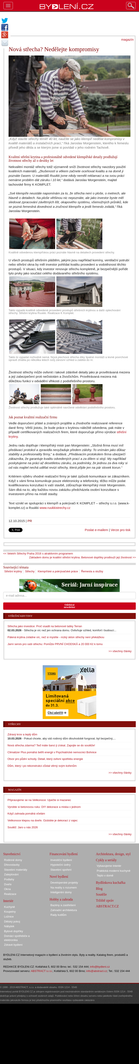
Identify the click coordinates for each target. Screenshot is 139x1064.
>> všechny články (120, 651)
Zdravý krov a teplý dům (22, 734)
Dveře (8, 884)
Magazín (14, 789)
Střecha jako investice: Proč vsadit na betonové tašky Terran (45, 626)
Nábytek (9, 926)
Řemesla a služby (92, 571)
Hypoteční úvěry (60, 864)
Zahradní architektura (63, 910)
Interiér (8, 901)
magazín (127, 39)
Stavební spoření (60, 869)
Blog (99, 888)
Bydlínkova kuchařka (110, 882)
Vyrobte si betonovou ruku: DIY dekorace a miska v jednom (44, 806)
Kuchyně (9, 906)
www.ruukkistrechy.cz (55, 508)
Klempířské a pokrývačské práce (58, 571)
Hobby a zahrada (61, 899)
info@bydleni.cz (100, 966)
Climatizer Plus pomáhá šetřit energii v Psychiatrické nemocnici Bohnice (52, 752)
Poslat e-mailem (96, 530)
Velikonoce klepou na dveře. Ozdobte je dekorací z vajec (43, 820)
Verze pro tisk (120, 530)
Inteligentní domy (61, 892)
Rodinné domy (13, 860)
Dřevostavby (12, 864)
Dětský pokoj (12, 921)
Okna (7, 889)
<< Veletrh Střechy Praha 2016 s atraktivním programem (38, 553)
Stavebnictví (11, 854)
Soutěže (101, 894)
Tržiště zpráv (105, 900)
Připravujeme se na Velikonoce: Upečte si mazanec (39, 800)
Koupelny (10, 911)
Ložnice (9, 916)
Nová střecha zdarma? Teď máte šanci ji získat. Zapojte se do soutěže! (51, 745)
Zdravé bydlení (13, 944)
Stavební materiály (15, 869)
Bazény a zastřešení (63, 905)
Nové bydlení (59, 876)
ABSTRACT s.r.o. (42, 971)
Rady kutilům (58, 914)
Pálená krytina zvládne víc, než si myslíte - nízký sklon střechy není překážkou (56, 637)
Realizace (10, 894)
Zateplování (11, 874)
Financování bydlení (64, 854)
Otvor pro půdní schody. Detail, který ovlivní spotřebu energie (45, 759)
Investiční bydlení (61, 860)
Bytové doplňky (13, 931)
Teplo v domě (105, 875)
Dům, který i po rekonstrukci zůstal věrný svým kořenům (42, 765)
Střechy (30, 571)
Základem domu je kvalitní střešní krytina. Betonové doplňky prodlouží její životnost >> (82, 557)
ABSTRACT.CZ (107, 906)
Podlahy (9, 879)
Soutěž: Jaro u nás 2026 (23, 827)
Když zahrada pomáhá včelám (26, 813)
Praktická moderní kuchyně (113, 870)
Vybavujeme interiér (109, 865)
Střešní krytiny (13, 571)
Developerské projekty (64, 882)
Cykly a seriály (106, 860)
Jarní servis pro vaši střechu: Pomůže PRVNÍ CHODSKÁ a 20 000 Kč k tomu (55, 644)
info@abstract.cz (96, 971)
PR (29, 521)
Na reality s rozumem (63, 887)
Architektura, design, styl (113, 854)
